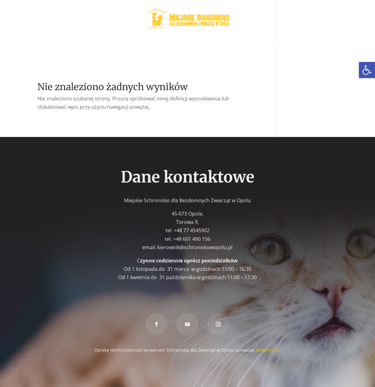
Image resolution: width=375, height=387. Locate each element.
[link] (367, 70)
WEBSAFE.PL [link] (267, 350)
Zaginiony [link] (216, 44)
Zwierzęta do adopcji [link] (76, 44)
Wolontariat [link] (133, 44)
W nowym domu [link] (176, 44)
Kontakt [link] (205, 55)
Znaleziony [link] (250, 44)
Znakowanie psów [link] (295, 44)
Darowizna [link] (173, 55)
